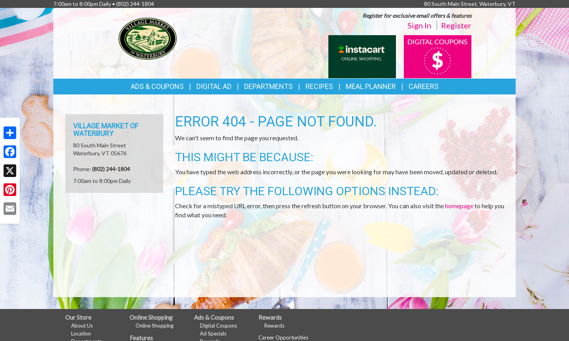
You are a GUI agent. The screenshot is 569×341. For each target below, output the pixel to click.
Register (456, 25)
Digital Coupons (218, 325)
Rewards (274, 325)
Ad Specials (213, 333)
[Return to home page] (147, 37)
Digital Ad (214, 86)
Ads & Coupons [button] (157, 86)
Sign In (419, 25)
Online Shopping (154, 325)
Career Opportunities (283, 337)
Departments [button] (268, 86)
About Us (82, 325)
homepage (459, 205)
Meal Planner (371, 86)
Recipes (319, 86)
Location (81, 333)
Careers (424, 86)
